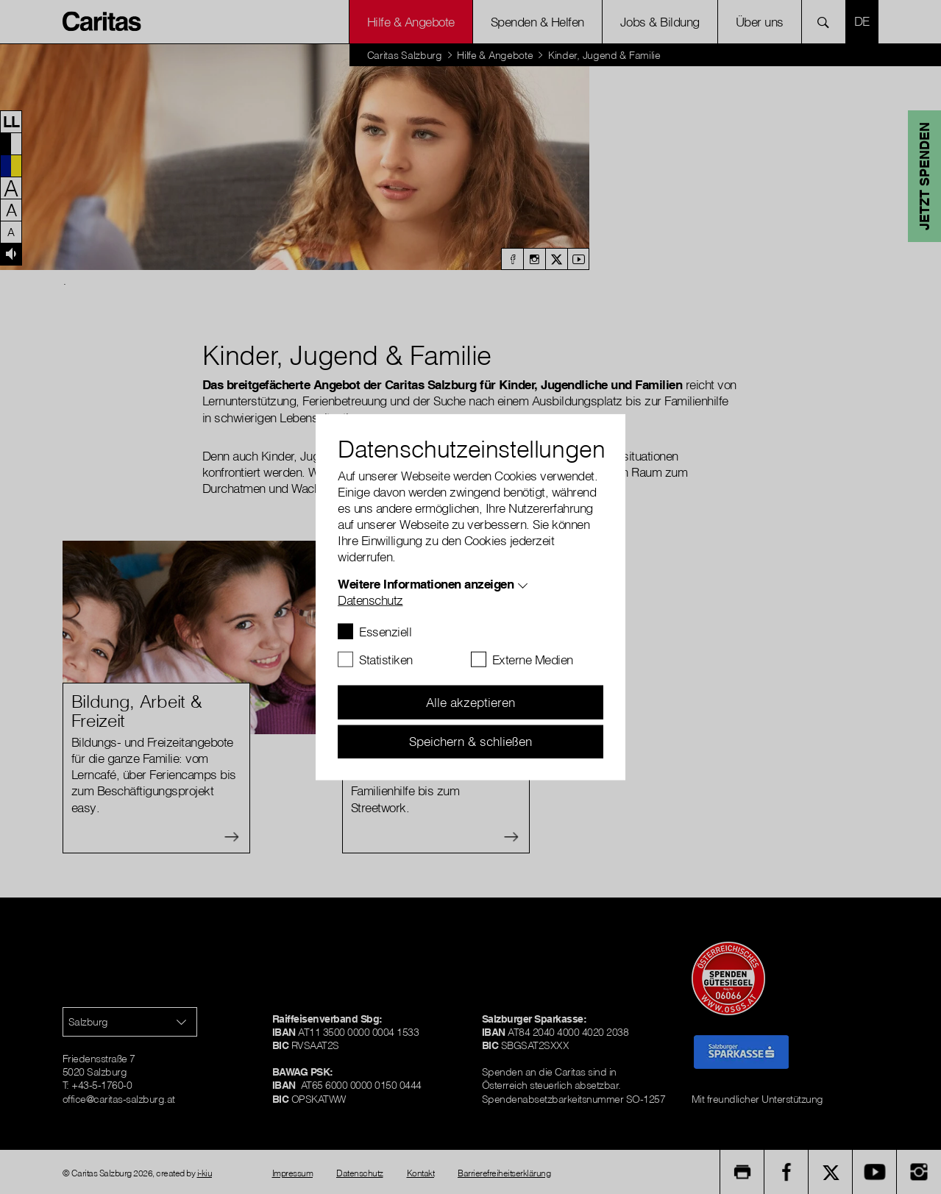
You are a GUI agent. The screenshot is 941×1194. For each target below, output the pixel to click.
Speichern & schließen (470, 741)
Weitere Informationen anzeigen (426, 583)
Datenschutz (370, 600)
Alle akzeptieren (470, 702)
